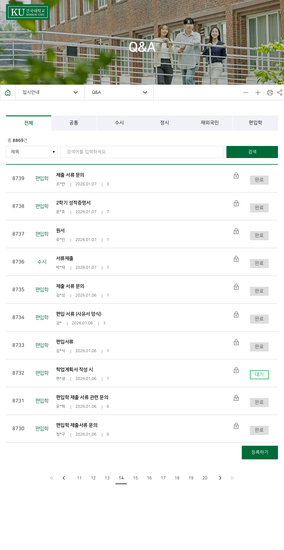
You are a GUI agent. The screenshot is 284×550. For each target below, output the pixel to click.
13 (107, 478)
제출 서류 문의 (70, 175)
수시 (119, 122)
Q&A (96, 92)
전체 (28, 123)
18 (177, 478)
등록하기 (259, 452)
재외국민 (210, 122)
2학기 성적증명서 (73, 202)
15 (135, 478)
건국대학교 (28, 12)
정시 (164, 122)
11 (79, 478)
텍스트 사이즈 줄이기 (246, 92)
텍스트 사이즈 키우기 (258, 92)
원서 (60, 230)
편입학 (255, 122)
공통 (73, 122)
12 (93, 478)
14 (121, 478)
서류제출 (65, 258)
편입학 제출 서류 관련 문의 (82, 397)
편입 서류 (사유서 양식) (78, 314)
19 (190, 478)
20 (204, 478)
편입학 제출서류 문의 (77, 425)
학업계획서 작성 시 (74, 369)
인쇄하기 (270, 92)
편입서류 (65, 341)
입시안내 (31, 92)
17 (163, 478)
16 (149, 478)
